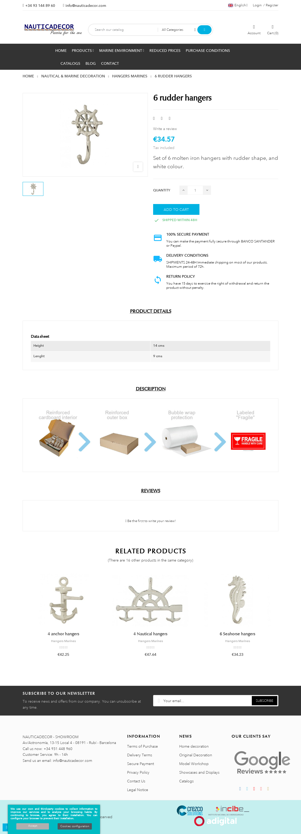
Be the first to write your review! (150, 521)
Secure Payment (140, 763)
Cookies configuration (74, 826)
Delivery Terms (139, 755)
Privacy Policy (138, 772)
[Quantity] (195, 190)
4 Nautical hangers (150, 634)
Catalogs (186, 781)
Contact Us (136, 781)
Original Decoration (195, 755)
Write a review (165, 128)
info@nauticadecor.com (86, 5)
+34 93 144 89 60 (40, 5)
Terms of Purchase (142, 746)
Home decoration (194, 746)
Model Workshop (194, 763)
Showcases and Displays (199, 772)
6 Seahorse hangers (237, 634)
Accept (32, 826)
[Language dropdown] (238, 5)
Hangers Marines (63, 641)
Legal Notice (137, 789)
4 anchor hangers (63, 634)
